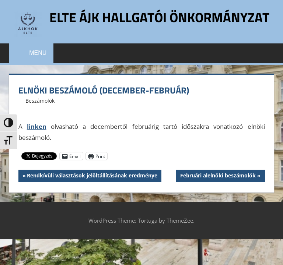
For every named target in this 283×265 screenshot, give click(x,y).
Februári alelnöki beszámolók (218, 176)
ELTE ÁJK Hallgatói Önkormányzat (159, 17)
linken (36, 126)
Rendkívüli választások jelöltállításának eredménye (92, 176)
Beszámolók (40, 100)
